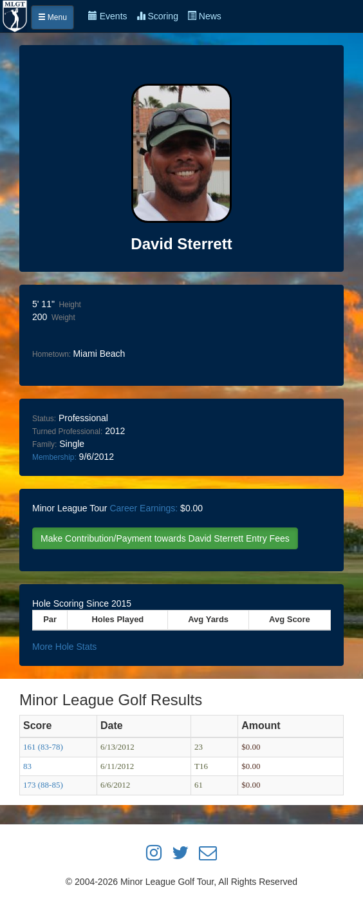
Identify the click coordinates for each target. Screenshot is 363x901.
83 (27, 766)
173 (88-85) (43, 785)
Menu (52, 17)
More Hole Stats (64, 646)
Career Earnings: (143, 508)
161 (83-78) (43, 747)
